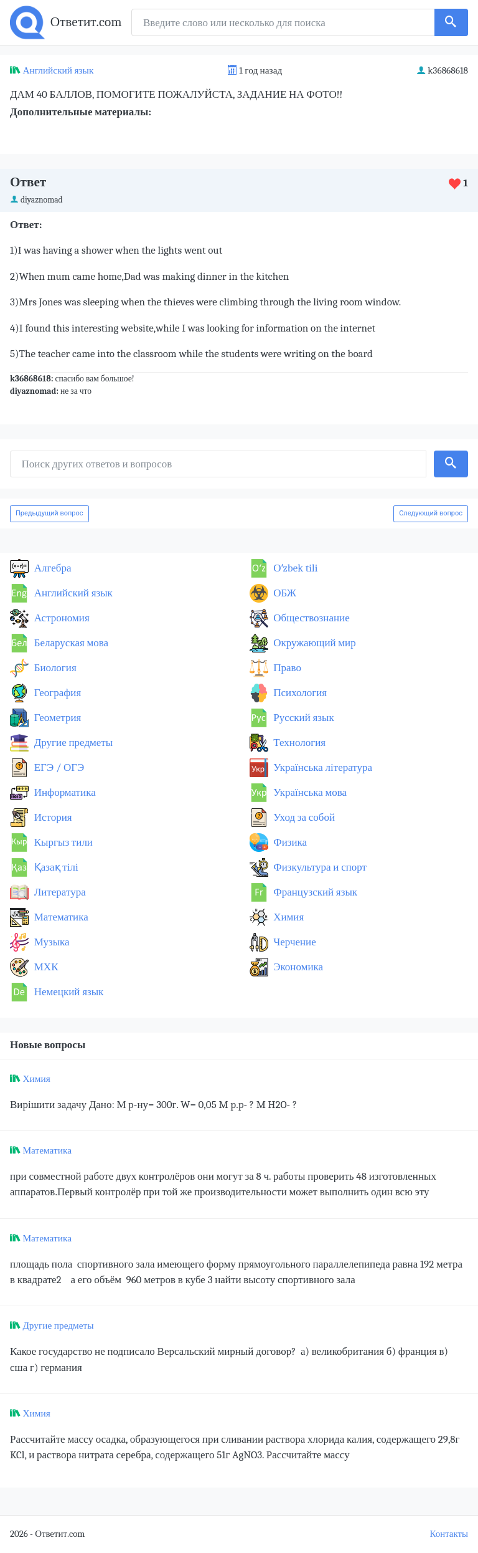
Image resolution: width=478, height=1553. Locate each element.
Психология (299, 693)
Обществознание (310, 618)
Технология (298, 742)
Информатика (64, 792)
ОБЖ (284, 593)
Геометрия (56, 718)
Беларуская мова (70, 643)
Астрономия (61, 618)
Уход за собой (303, 817)
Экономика (297, 967)
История (52, 817)
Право (286, 668)
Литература (59, 892)
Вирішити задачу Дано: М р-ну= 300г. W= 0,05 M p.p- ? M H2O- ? (153, 1105)
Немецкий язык (67, 992)
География (56, 693)
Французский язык (314, 892)
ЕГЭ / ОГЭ (58, 767)
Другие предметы (72, 742)
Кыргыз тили (62, 842)
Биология (54, 668)
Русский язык (302, 718)
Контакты (449, 1534)
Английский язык (57, 70)
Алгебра (52, 568)
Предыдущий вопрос (49, 513)
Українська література (322, 767)
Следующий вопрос (430, 513)
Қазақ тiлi (55, 867)
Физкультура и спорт (319, 867)
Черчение (293, 942)
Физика (289, 842)
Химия (287, 917)
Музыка (51, 942)
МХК (45, 967)
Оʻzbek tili (294, 568)
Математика (60, 917)
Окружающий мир (313, 643)
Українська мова (309, 792)
